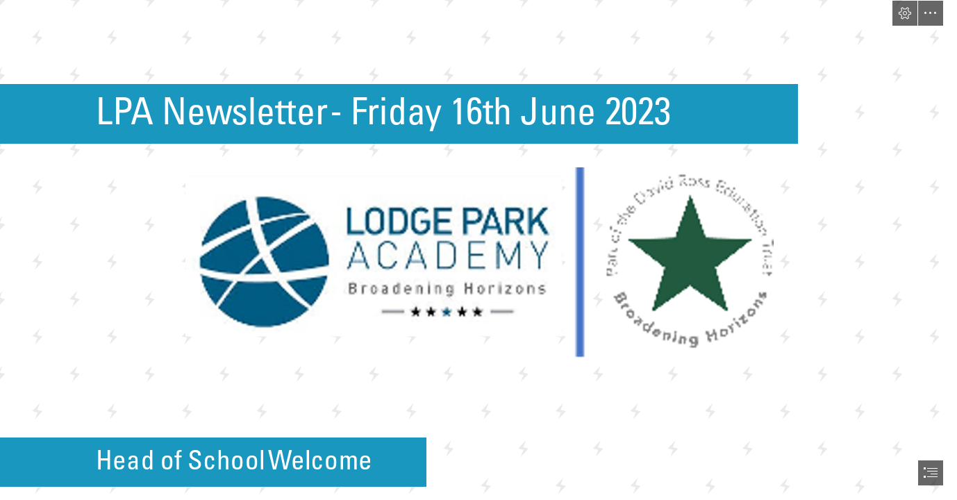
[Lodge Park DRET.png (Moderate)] (479, 263)
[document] (478, 250)
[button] (904, 13)
